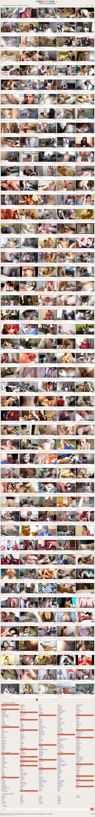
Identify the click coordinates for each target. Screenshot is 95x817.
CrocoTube (4, 803)
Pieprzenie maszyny (29, 553)
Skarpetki (59, 770)
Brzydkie (88, 379)
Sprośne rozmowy (80, 264)
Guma (21, 746)
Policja (44, 294)
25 (46, 699)
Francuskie (22, 728)
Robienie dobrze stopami (62, 739)
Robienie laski (60, 91)
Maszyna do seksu (42, 727)
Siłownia (59, 768)
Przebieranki (4, 336)
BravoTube (92, 18)
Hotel (84, 235)
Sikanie (65, 192)
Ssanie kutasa (42, 91)
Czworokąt (4, 776)
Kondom (78, 293)
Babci (71, 566)
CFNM (3, 755)
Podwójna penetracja (80, 163)
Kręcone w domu (5, 19)
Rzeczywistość (81, 481)
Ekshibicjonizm (23, 713)
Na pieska (69, 163)
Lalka (40, 704)
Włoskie (17, 336)
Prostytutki (51, 379)
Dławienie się (22, 709)
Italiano (19, 813)
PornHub (92, 291)
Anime (3, 719)
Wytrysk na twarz (5, 494)
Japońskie (13, 307)
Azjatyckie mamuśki (61, 422)
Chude (54, 537)
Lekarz (40, 710)
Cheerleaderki (27, 580)
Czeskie (3, 774)
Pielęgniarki (41, 777)
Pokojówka (88, 278)
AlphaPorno (4, 795)
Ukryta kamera (7, 77)
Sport (59, 779)
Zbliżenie (78, 91)
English (2, 813)
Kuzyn (59, 278)
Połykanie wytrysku (85, 452)
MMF (91, 163)
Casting (50, 652)
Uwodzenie (14, 595)
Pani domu (40, 294)
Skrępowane (60, 771)
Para (84, 48)
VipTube (59, 798)
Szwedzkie (40, 323)
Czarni (3, 771)
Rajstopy (59, 736)
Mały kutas (41, 730)
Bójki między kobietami (6, 752)
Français (15, 813)
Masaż (77, 481)
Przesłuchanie (79, 221)
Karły (21, 767)
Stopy (59, 787)
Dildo (24, 537)
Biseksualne (23, 422)
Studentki (9, 149)
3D (2, 707)
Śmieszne (88, 451)
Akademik (3, 221)
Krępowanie (79, 508)
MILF (83, 49)
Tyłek (78, 48)
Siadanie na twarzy (61, 765)
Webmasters (93, 813)
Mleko (40, 736)
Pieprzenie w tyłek (80, 77)
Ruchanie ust (30, 149)
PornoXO (40, 798)
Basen (3, 733)
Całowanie (16, 192)
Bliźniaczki (4, 740)
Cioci (21, 350)
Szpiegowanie (59, 639)
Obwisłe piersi (59, 438)
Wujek (77, 752)
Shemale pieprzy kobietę (62, 764)
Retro (43, 323)
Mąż (71, 106)
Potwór (59, 721)
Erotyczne (22, 718)
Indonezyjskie (52, 595)
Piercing (81, 625)
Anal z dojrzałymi (5, 715)
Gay (21, 733)
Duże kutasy (83, 206)
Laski (28, 523)
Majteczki (31, 91)
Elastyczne (22, 715)
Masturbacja (78, 553)
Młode (33, 106)
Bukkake (3, 749)
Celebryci (43, 264)
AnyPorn (36, 18)
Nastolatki (70, 251)
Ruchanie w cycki (61, 747)
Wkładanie (78, 749)
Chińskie (59, 566)
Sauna (59, 756)
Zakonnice (78, 770)
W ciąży (73, 48)
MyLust (36, 61)
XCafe (37, 90)
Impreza (2, 222)
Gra (21, 740)
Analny (64, 336)
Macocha (40, 719)
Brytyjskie (67, 264)
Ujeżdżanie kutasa (66, 91)
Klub (21, 771)
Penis (40, 776)
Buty (2, 750)
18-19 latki (22, 34)
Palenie (40, 771)
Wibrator (43, 682)
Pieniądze (31, 638)
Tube (42, 1)
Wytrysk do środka (5, 134)
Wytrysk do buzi (9, 264)
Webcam (58, 308)
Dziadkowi (67, 566)
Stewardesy (60, 786)
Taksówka (78, 718)
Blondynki (64, 350)
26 (49, 699)
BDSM (3, 728)
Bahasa (40, 813)
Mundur (40, 739)
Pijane (29, 206)
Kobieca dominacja (24, 773)
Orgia (40, 765)
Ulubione (81, 5)
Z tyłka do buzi (79, 765)
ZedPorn (92, 478)
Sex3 (18, 306)
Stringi (59, 790)
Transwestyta (65, 236)
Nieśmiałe (47, 77)
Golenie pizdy (41, 222)
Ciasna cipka (3, 136)
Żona (53, 149)
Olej (39, 762)
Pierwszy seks (59, 251)
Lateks (40, 707)
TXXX (74, 61)
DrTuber (92, 320)
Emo (3, 278)
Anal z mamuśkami (34, 278)
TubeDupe (41, 801)
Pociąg (59, 704)
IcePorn (21, 801)
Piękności (8, 465)
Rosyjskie (5, 222)
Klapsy (52, 91)
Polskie (28, 221)
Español (10, 813)
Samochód (82, 408)
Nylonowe (50, 149)
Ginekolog (22, 734)
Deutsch (6, 813)
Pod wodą (59, 707)
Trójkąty (59, 48)
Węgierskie (34, 537)
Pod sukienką (30, 438)
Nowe (87, 5)
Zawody (77, 771)
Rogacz (3, 77)
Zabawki (77, 768)
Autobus (3, 722)
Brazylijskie (41, 379)
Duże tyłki (81, 48)
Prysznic (83, 567)
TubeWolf (92, 248)
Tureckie (77, 727)
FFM (21, 721)
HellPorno (36, 191)
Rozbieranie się (70, 77)
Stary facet (60, 783)
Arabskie (78, 307)
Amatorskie (41, 120)
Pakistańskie (78, 510)
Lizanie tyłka (4, 465)
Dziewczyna (72, 91)
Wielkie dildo (78, 747)
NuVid (40, 795)
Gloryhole (22, 736)
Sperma (35, 293)
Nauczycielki (41, 752)
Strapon (59, 789)
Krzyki (54, 163)
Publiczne (68, 278)
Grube (21, 744)
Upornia (92, 133)
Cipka (3, 770)
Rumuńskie (85, 336)
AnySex (36, 291)
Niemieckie (63, 48)
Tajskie (77, 716)
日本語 (47, 813)
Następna (56, 699)
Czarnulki (3, 773)
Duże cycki (22, 264)
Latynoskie (40, 308)
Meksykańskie (32, 495)
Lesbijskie (65, 524)
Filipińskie (33, 480)
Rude (61, 294)
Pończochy (51, 408)
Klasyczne (22, 770)
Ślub (77, 782)
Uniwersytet (44, 537)
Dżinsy (21, 710)
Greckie (78, 149)
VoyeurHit (59, 800)
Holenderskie (22, 753)
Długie (92, 5)
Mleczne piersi (22, 265)
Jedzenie (22, 764)
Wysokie (77, 753)
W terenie (40, 265)
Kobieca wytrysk (28, 380)
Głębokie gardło (64, 652)
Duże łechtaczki (83, 307)
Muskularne (41, 740)
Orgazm (28, 163)
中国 (51, 813)
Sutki (13, 106)
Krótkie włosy (88, 235)
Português (23, 813)
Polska (28, 813)
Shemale (59, 762)
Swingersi (9, 178)
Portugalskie (53, 206)
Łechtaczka (88, 307)
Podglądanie (32, 163)
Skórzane (59, 773)
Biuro (28, 393)
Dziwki (91, 379)
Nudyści (53, 264)
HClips (37, 76)
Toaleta (46, 481)
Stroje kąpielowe (79, 704)
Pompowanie (60, 718)
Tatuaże (85, 49)
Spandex (59, 776)
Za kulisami (7, 321)
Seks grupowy (8, 221)
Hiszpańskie (45, 308)
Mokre (80, 423)
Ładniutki (78, 777)
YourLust (55, 18)
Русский (32, 813)
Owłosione (33, 134)
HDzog (18, 205)
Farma (21, 722)
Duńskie (41, 235)
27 (51, 699)
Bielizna (47, 149)
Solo (9, 668)
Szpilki (8, 336)
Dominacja (4, 782)
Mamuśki (61, 423)
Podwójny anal (60, 712)
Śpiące (9, 451)
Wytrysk (26, 206)
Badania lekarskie (5, 731)
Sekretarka (31, 393)
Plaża (40, 264)
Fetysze (3, 307)
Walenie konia (22, 136)
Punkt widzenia (41, 64)
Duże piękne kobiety (24, 149)
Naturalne (65, 164)
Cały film (3, 759)
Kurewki (21, 786)
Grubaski (78, 379)
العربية (44, 813)
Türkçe (36, 813)
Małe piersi (33, 136)
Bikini (40, 537)
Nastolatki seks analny (61, 337)
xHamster (17, 18)
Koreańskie (22, 777)
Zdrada (22, 91)
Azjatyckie (3, 393)
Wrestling (78, 750)
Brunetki (59, 77)
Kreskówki (22, 779)
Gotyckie (22, 739)
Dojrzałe (68, 206)
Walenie (77, 741)
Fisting (36, 379)
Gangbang (45, 307)
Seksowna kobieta (61, 106)
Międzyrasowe (29, 106)
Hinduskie (84, 681)
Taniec (77, 719)
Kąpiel (21, 789)
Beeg (3, 800)
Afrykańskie (4, 710)
